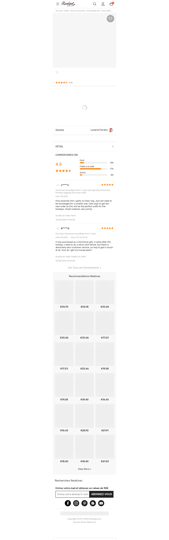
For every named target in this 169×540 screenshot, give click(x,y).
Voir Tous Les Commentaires (84, 267)
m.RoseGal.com (70, 3)
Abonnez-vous (101, 494)
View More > (84, 469)
